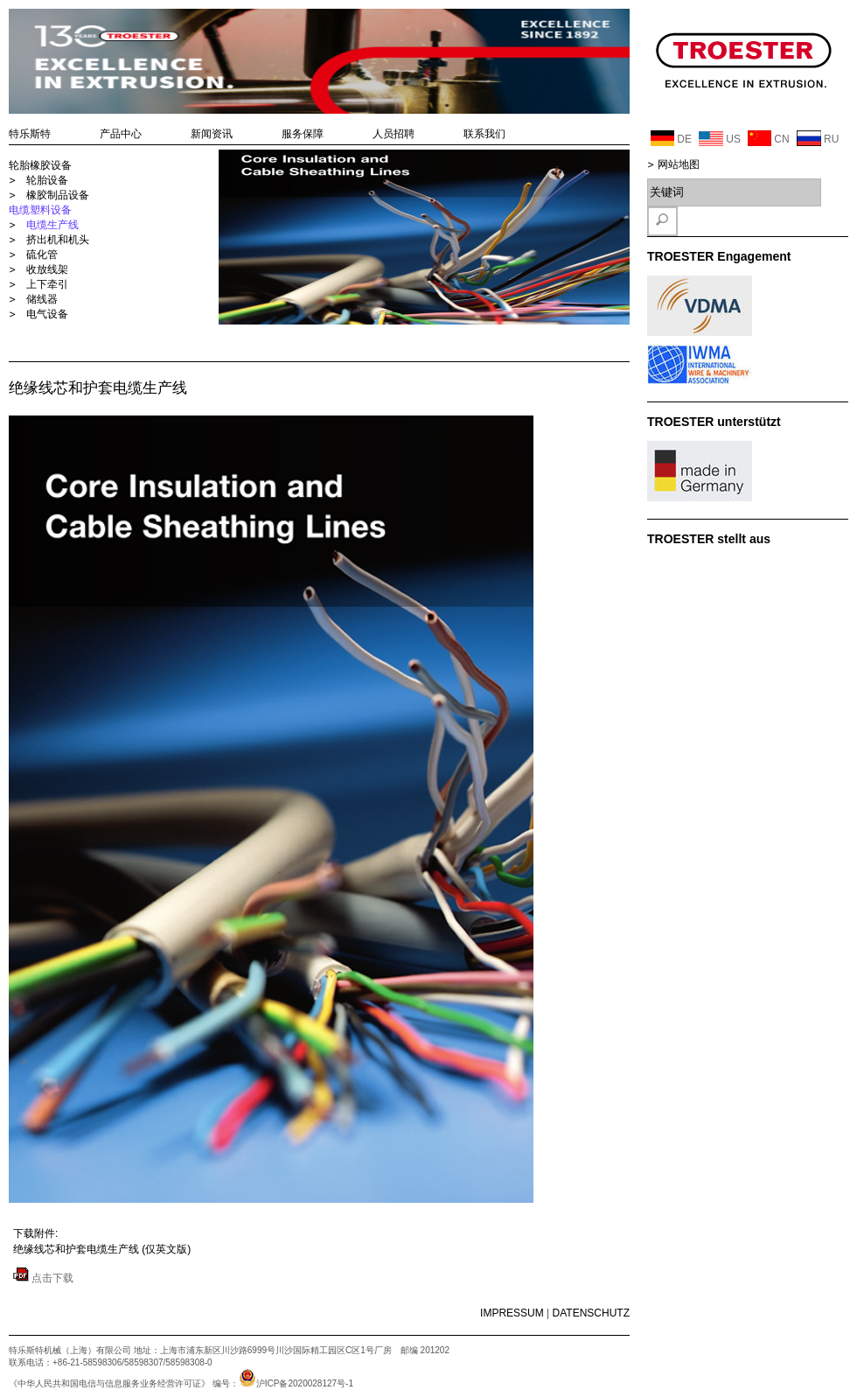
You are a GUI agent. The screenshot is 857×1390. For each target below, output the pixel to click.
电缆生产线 (52, 225)
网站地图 (679, 164)
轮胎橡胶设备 (40, 165)
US (720, 138)
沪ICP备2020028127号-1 (296, 1383)
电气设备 (47, 314)
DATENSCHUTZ (591, 1313)
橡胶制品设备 (57, 195)
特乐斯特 (30, 134)
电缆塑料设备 (40, 210)
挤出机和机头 (57, 240)
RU (818, 138)
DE (671, 138)
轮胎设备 (47, 180)
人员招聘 (394, 134)
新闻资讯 (212, 134)
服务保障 (303, 134)
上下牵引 (47, 284)
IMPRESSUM (512, 1313)
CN (769, 138)
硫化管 (42, 254)
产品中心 (121, 134)
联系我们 (484, 134)
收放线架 (47, 269)
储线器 (42, 299)
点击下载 (43, 1278)
